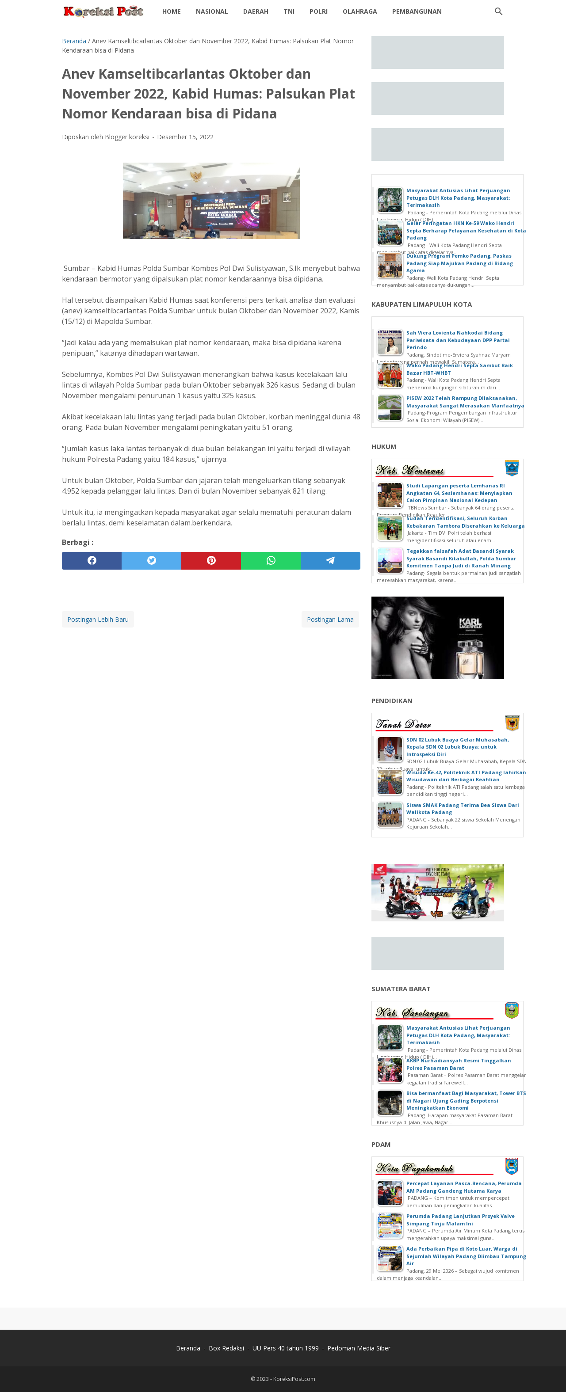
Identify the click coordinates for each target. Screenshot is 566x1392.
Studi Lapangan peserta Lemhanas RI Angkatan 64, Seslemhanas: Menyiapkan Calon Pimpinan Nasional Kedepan (459, 492)
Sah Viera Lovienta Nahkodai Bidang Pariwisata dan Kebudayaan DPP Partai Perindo (458, 339)
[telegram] (330, 561)
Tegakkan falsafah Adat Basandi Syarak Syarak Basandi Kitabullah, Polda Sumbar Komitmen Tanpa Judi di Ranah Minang (461, 558)
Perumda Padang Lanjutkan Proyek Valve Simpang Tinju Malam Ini (460, 1220)
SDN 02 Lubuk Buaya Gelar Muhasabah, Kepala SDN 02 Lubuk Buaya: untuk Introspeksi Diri (457, 746)
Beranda (188, 1348)
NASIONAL (212, 11)
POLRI (319, 11)
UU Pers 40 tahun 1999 (285, 1348)
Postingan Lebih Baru (98, 619)
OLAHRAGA (360, 11)
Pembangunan (417, 11)
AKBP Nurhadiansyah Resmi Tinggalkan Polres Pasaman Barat (458, 1064)
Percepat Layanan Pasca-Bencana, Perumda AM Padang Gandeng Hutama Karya (464, 1187)
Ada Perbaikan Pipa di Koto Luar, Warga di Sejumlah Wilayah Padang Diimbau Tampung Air (466, 1255)
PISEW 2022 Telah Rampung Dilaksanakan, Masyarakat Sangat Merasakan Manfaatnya (465, 402)
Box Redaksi (226, 1348)
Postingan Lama (330, 619)
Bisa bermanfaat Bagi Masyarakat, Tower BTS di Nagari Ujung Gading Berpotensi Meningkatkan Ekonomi (466, 1100)
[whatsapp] (271, 561)
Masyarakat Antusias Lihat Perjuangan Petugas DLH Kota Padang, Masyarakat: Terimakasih (458, 197)
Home (171, 11)
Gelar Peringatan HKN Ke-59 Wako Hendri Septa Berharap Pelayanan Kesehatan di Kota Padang (466, 230)
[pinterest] (211, 561)
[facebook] (92, 561)
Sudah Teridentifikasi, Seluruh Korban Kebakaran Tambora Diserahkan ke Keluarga (465, 522)
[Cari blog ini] (498, 11)
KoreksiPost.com (294, 1379)
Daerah (255, 11)
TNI (288, 11)
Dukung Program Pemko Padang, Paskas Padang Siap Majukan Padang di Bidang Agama (459, 263)
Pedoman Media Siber (358, 1348)
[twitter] (151, 561)
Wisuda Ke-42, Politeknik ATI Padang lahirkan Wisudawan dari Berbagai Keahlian (466, 776)
